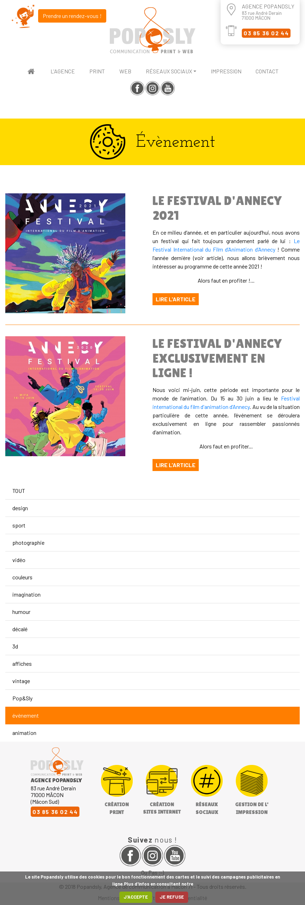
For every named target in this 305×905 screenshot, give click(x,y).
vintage (21, 680)
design (20, 508)
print (97, 71)
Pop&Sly (22, 698)
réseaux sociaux (169, 71)
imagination (26, 594)
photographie (28, 542)
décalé (20, 629)
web (125, 71)
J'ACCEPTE (136, 897)
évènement (25, 715)
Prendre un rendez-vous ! (72, 15)
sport (18, 525)
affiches (22, 663)
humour (21, 611)
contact (267, 71)
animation (24, 732)
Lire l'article (176, 299)
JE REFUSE (172, 897)
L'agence (62, 71)
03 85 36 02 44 (266, 33)
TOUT (18, 490)
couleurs (22, 577)
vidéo (18, 559)
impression (226, 71)
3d (15, 646)
